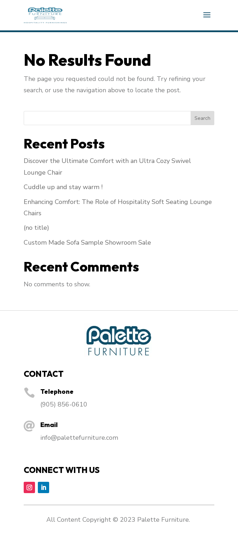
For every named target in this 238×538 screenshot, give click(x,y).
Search (202, 118)
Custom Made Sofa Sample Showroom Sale (87, 242)
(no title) (36, 227)
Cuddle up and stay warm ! (63, 187)
